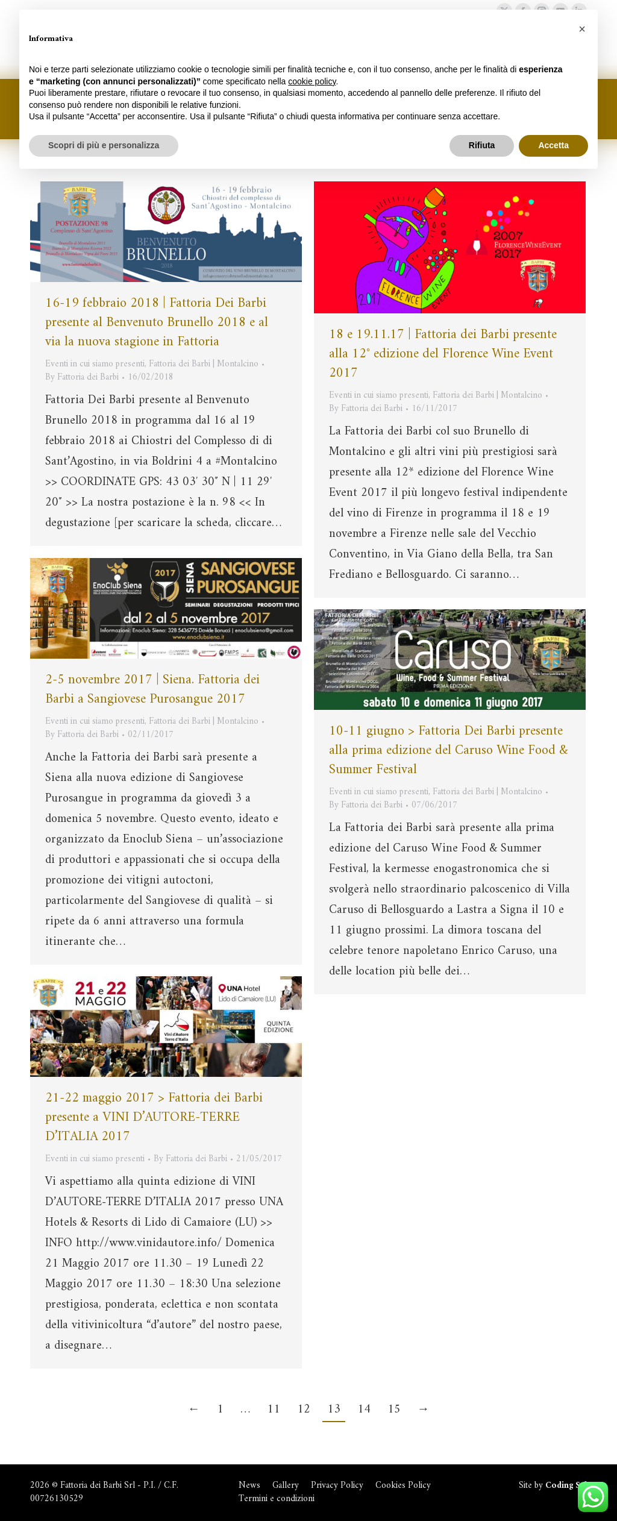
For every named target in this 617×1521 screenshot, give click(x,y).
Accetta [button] (553, 145)
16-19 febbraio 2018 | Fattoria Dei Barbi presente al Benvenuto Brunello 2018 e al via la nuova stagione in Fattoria (156, 323)
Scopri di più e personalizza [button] (103, 145)
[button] (582, 29)
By (82, 377)
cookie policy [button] (312, 81)
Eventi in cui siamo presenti (95, 364)
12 (303, 1409)
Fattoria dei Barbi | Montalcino (203, 364)
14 (364, 1409)
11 (273, 1409)
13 (333, 1409)
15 (394, 1409)
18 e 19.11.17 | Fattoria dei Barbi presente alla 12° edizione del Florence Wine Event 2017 (443, 354)
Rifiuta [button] (482, 145)
